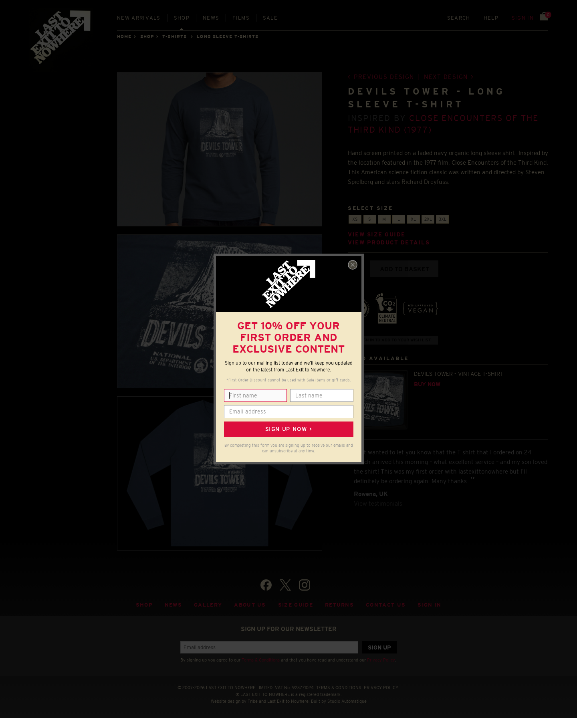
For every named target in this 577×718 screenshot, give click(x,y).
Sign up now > (288, 429)
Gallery (208, 605)
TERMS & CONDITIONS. (339, 687)
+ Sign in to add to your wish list (393, 340)
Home (124, 36)
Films (241, 18)
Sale (270, 18)
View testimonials (378, 503)
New (139, 18)
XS (355, 219)
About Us (250, 605)
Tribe (253, 701)
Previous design (384, 76)
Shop (182, 18)
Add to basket (404, 269)
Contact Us (386, 605)
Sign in (523, 18)
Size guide (295, 605)
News (211, 18)
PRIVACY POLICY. (381, 687)
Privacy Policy (381, 659)
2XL (428, 219)
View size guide (377, 235)
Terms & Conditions (261, 659)
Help (491, 18)
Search (458, 18)
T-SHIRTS (174, 36)
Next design (446, 76)
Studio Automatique (347, 701)
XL (413, 219)
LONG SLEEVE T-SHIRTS (227, 36)
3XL (442, 219)
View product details (389, 243)
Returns (339, 605)
